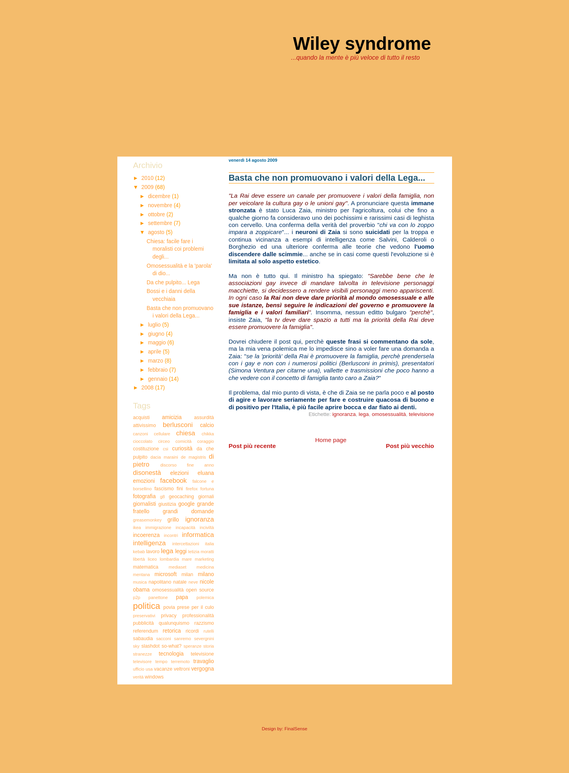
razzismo (204, 623)
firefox (192, 488)
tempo (161, 661)
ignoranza (344, 414)
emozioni (144, 481)
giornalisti (144, 504)
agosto (157, 232)
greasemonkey (147, 520)
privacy (168, 615)
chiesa (185, 433)
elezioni (179, 473)
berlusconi (178, 425)
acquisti (141, 417)
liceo (152, 559)
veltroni (182, 669)
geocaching (181, 496)
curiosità (182, 448)
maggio (157, 342)
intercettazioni (185, 543)
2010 (148, 178)
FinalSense (295, 728)
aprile (155, 351)
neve (193, 582)
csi (165, 448)
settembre (160, 223)
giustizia (167, 504)
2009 (148, 187)
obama (141, 589)
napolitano (160, 582)
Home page (331, 440)
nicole (207, 581)
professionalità (198, 615)
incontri (171, 535)
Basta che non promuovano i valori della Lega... (327, 178)
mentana (141, 574)
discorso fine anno (187, 465)
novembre (160, 205)
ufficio (139, 669)
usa (149, 669)
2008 (148, 387)
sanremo (182, 638)
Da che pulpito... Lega (173, 282)
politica (146, 606)
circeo (164, 441)
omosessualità (389, 414)
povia (169, 607)
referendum (145, 631)
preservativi (144, 615)
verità (138, 677)
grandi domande (188, 511)
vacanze (163, 669)
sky (136, 646)
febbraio (158, 370)
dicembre (160, 196)
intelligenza (149, 543)
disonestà (147, 472)
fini (180, 488)
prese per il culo (195, 607)
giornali (206, 496)
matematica (145, 567)
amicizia (172, 417)
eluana (206, 473)
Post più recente (252, 445)
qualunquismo (174, 623)
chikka (208, 433)
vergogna (202, 668)
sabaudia (143, 638)
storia (208, 646)
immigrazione (158, 527)
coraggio (205, 441)
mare (187, 559)
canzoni (140, 433)
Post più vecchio (410, 445)
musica (140, 582)
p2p (136, 597)
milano (206, 574)
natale (180, 582)
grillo (173, 519)
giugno (157, 334)
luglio (155, 324)
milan (187, 574)
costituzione (146, 449)
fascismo (164, 488)
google (186, 504)
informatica (198, 535)
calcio (207, 425)
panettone (158, 597)
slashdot (150, 646)
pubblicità (143, 623)
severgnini (204, 638)
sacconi (163, 638)
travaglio (203, 661)
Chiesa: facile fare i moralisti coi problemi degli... (175, 249)
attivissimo (144, 425)
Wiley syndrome (362, 44)
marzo (156, 360)
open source (200, 590)
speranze (192, 646)
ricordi (192, 631)
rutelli (208, 631)
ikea (137, 527)
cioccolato (143, 441)
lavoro (153, 551)
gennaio (158, 379)
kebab (139, 551)
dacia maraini (164, 457)
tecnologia (171, 653)
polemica (205, 597)
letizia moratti (201, 551)
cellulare (162, 433)
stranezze (142, 654)
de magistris (193, 457)
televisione (421, 414)
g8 (162, 496)
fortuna (207, 488)
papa (182, 597)
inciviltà (207, 527)
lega (364, 414)
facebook (173, 480)
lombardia (169, 559)
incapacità (186, 527)
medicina (205, 567)
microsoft (165, 574)
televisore (142, 661)
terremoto (180, 661)
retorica (172, 630)
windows (154, 677)
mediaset (178, 567)
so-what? (171, 646)
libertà (139, 559)
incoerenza (146, 535)
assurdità (204, 417)
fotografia (144, 496)
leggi (181, 551)
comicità (183, 441)
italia (209, 543)
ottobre (157, 214)
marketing (204, 559)
